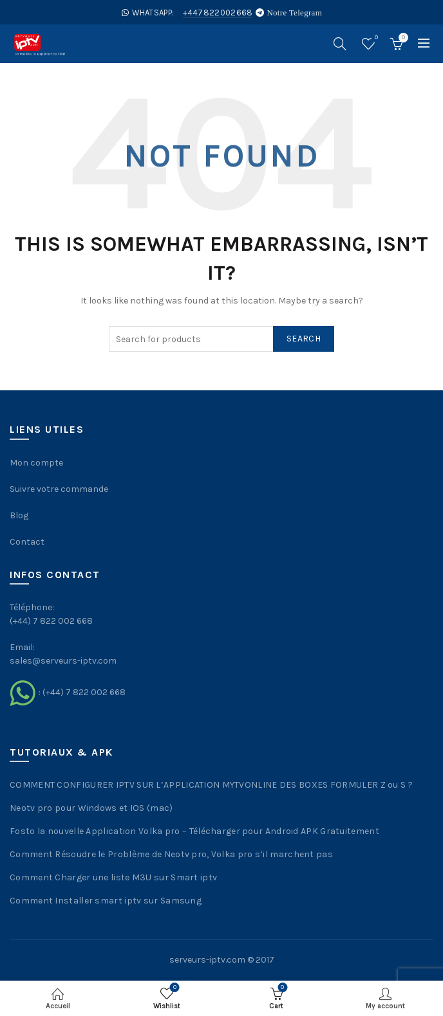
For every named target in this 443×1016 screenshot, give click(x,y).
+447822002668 (218, 12)
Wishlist (375, 38)
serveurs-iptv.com (207, 959)
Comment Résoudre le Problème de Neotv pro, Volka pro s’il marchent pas (171, 854)
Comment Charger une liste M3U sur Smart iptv (113, 877)
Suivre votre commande (59, 489)
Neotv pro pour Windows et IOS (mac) (91, 808)
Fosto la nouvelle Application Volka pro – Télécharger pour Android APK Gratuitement (194, 831)
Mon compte (36, 462)
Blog (19, 515)
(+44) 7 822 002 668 (84, 692)
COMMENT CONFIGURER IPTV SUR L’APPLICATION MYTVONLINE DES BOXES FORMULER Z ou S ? (211, 784)
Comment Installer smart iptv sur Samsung (106, 900)
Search (304, 338)
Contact (27, 541)
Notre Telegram (294, 12)
